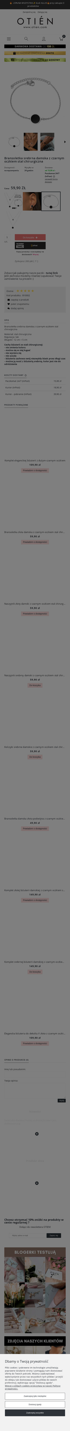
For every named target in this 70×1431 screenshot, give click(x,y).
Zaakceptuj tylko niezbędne (35, 1396)
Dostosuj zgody (35, 1404)
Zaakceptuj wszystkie (35, 1413)
